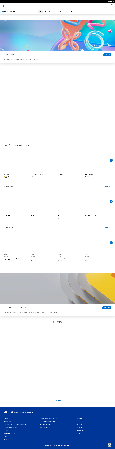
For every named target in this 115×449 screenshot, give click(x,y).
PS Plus (21, 5)
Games (7, 5)
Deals (56, 10)
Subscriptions (64, 10)
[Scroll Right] (111, 158)
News (34, 5)
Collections (48, 10)
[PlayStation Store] (9, 9)
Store (39, 5)
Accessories (28, 5)
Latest (40, 10)
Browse (73, 10)
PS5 (12, 5)
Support (45, 5)
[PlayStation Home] (3, 5)
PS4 (16, 5)
